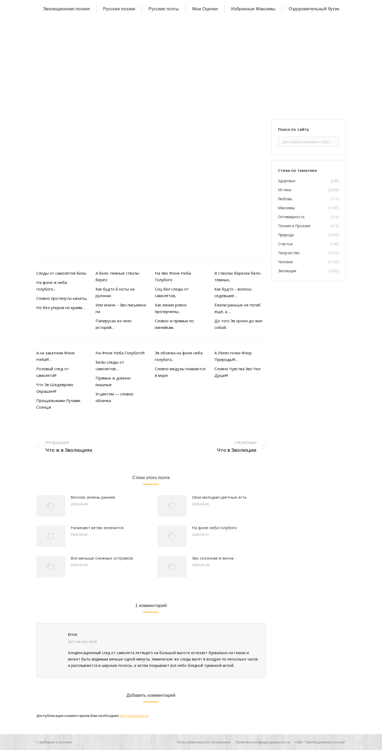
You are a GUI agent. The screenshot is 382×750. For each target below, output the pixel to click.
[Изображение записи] (50, 505)
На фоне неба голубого (214, 527)
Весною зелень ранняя (93, 497)
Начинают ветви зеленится (97, 527)
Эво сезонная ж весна (212, 558)
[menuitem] (66, 9)
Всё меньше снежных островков (102, 558)
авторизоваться (134, 715)
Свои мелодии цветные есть (219, 497)
